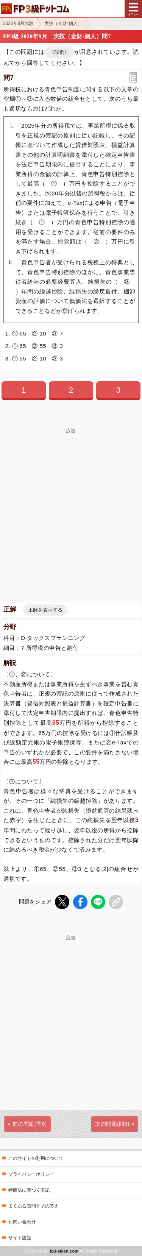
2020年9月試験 (18, 23)
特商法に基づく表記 (29, 1190)
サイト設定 (19, 1237)
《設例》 (59, 52)
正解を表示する (45, 610)
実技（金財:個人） (63, 23)
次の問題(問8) (112, 1124)
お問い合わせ (22, 1222)
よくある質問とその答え (33, 1206)
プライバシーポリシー (31, 1174)
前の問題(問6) (29, 1124)
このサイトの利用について (36, 1158)
